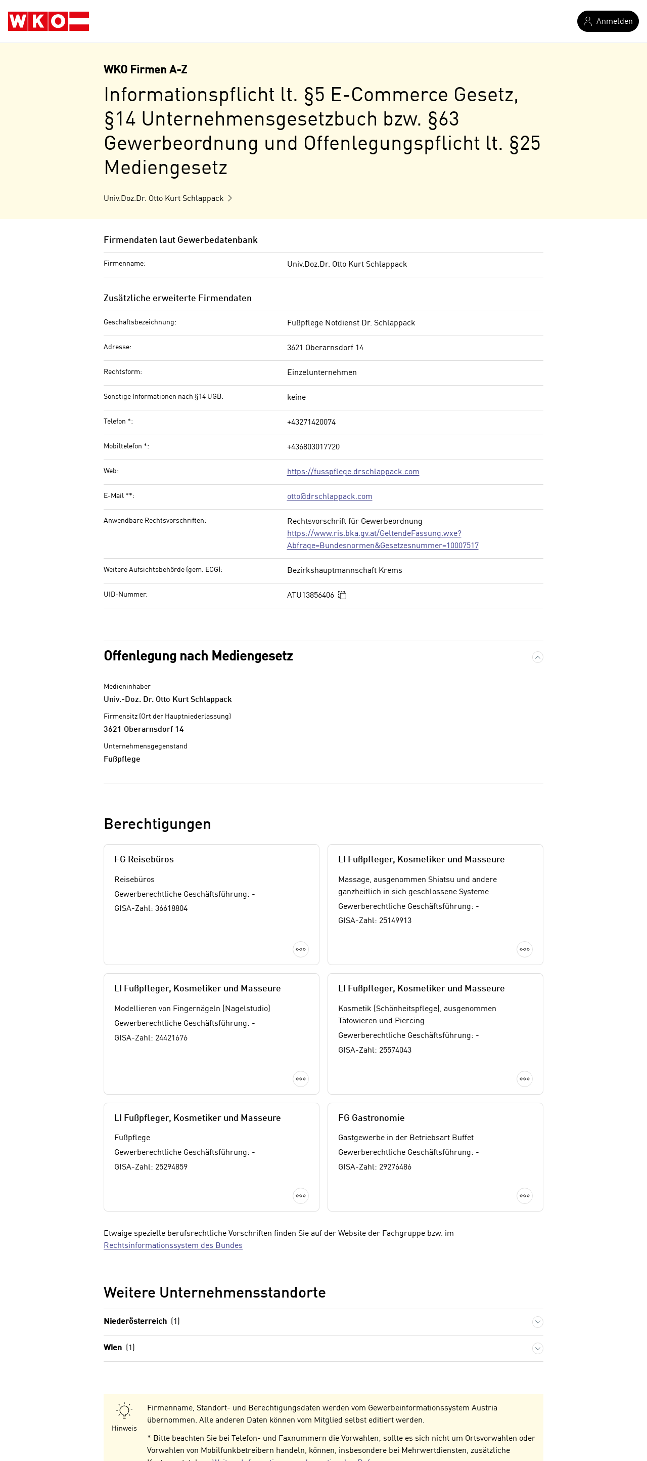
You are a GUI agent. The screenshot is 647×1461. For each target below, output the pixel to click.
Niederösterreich (142, 1226)
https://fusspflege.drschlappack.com (353, 472)
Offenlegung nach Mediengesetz (198, 656)
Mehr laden (323, 1111)
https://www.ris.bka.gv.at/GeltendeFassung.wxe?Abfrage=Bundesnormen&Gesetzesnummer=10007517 (383, 540)
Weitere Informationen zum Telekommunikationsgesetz (271, 1410)
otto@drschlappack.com (330, 497)
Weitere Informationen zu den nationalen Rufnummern (308, 1367)
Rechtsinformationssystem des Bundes (173, 1150)
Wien (119, 1253)
